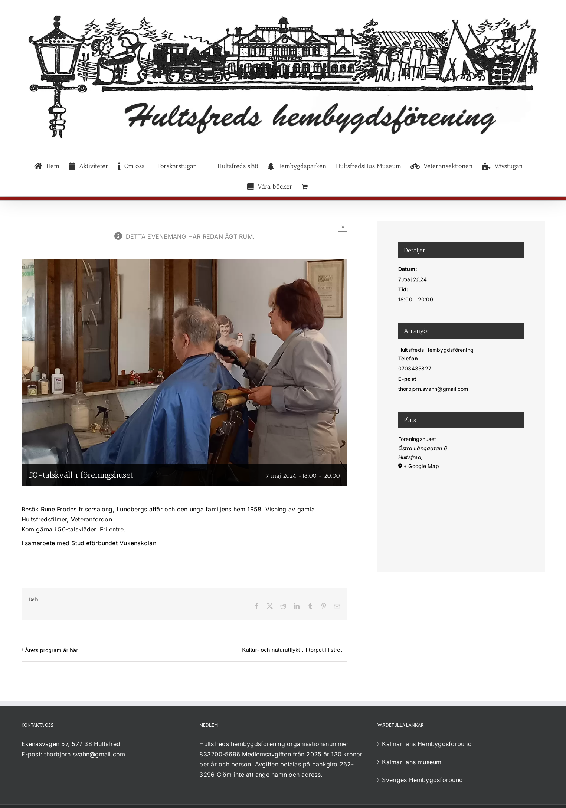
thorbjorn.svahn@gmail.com (84, 754)
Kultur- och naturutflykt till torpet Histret (292, 650)
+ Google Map (421, 466)
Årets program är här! (52, 650)
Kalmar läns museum (411, 762)
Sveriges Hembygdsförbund (422, 780)
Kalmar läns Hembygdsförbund (426, 744)
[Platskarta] (461, 510)
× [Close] (342, 226)
